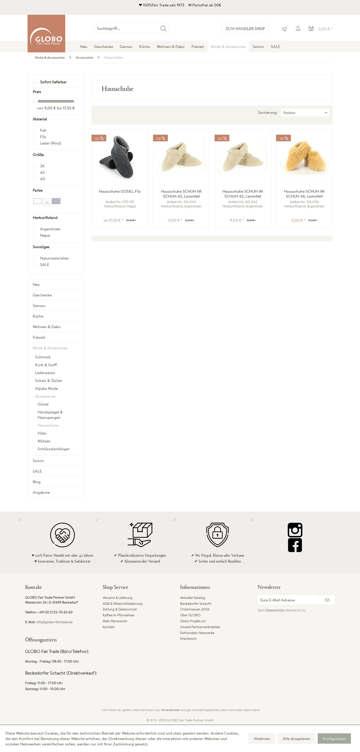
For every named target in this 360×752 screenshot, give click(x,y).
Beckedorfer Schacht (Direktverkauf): (61, 673)
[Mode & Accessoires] (228, 46)
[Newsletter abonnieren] (327, 600)
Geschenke (42, 295)
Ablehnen (262, 738)
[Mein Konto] (299, 28)
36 (42, 166)
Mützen (44, 441)
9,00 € (50, 108)
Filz (43, 136)
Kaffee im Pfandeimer (119, 615)
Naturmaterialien (54, 258)
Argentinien (50, 228)
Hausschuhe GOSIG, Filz (120, 191)
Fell (43, 130)
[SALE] (275, 46)
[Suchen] (163, 28)
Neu (36, 284)
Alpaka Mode (46, 388)
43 (42, 178)
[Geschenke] (103, 46)
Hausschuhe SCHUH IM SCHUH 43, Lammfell (181, 194)
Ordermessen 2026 (194, 609)
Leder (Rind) (50, 143)
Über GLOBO (190, 615)
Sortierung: (267, 112)
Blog (37, 481)
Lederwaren (45, 372)
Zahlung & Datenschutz (120, 609)
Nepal (45, 235)
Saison (38, 460)
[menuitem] (168, 28)
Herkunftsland (45, 217)
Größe (38, 154)
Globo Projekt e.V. (193, 621)
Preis (37, 91)
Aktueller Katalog (192, 597)
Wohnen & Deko (47, 326)
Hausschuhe (48, 425)
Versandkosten (170, 710)
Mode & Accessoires (50, 347)
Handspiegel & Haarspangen (50, 414)
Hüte (42, 433)
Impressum (188, 638)
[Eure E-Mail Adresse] (289, 600)
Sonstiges (41, 246)
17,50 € (69, 108)
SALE (44, 264)
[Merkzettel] (283, 28)
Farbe (37, 190)
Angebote (41, 492)
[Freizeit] (197, 46)
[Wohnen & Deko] (170, 46)
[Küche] (144, 46)
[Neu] (84, 46)
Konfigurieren (334, 738)
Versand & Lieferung (117, 597)
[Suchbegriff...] (131, 28)
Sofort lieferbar (53, 82)
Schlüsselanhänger (54, 448)
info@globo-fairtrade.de (54, 622)
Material (40, 119)
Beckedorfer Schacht (195, 603)
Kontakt (108, 626)
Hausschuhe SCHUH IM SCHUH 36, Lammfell (304, 194)
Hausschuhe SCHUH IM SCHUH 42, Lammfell (242, 194)
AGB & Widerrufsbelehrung (122, 603)
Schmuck (43, 357)
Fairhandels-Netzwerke (197, 632)
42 (42, 172)
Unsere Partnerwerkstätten (200, 626)
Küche (38, 316)
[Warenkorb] (320, 28)
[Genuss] (126, 46)
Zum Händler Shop (245, 28)
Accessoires (45, 396)
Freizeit (39, 337)
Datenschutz (275, 610)
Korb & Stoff (46, 364)
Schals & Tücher (48, 380)
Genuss (39, 305)
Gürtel (43, 404)
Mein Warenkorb (115, 621)
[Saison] (258, 46)
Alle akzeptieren (296, 738)
